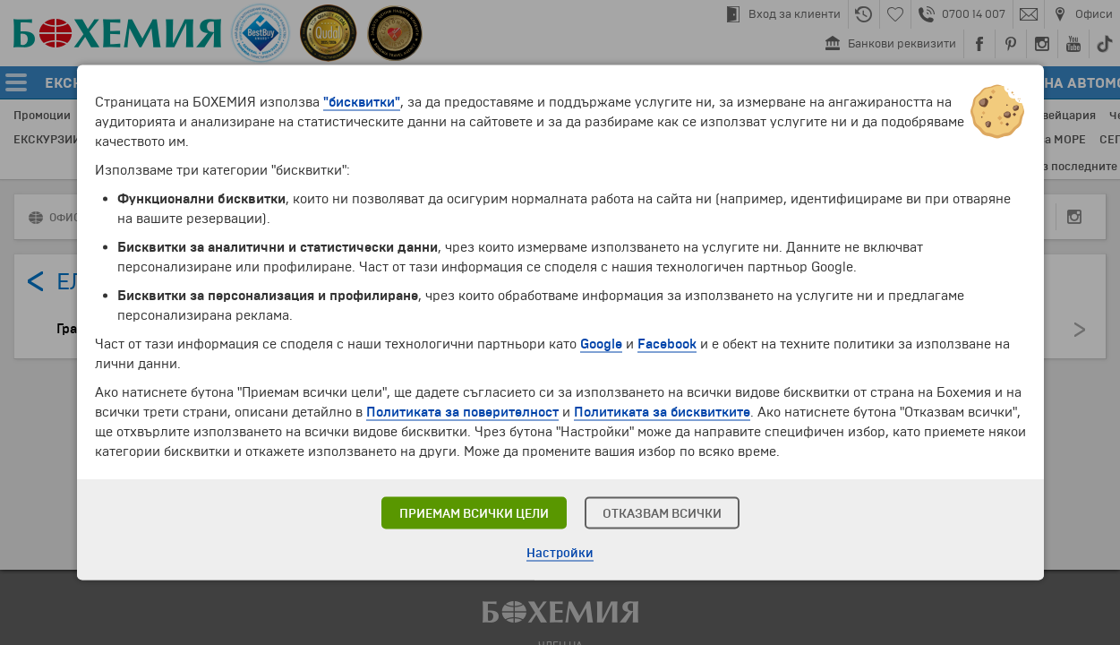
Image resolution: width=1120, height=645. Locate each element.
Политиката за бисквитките (662, 412)
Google (601, 344)
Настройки (560, 553)
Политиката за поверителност (462, 412)
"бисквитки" (361, 102)
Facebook (667, 344)
